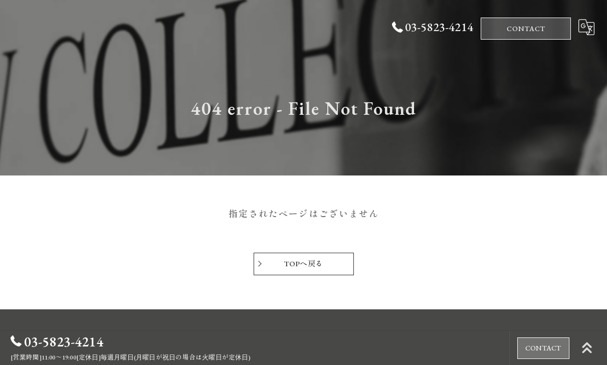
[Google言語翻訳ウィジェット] (586, 27)
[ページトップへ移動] (587, 348)
